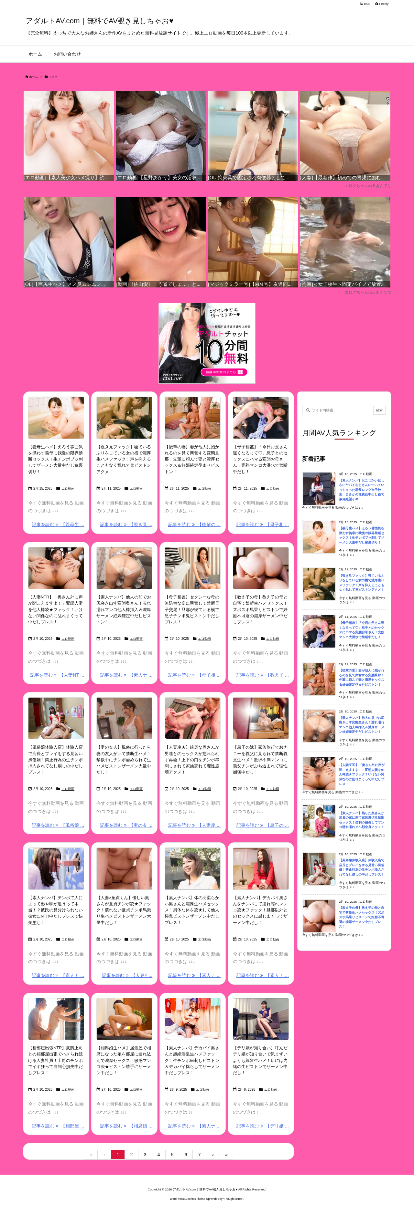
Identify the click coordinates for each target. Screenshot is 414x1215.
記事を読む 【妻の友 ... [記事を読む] (126, 825)
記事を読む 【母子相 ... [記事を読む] (262, 524)
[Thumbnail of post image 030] (124, 568)
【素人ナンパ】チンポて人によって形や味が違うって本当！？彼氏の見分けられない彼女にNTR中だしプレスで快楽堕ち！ (55, 910)
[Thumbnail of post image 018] (56, 718)
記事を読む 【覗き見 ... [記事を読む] (126, 524)
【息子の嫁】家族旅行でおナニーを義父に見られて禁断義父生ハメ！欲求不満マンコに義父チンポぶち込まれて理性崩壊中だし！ (260, 759)
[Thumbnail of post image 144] (193, 418)
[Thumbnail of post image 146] (124, 718)
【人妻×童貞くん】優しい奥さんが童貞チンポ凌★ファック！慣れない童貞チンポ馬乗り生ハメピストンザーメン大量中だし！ (123, 910)
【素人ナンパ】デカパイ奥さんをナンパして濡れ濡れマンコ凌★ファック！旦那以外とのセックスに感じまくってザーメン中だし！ (260, 910)
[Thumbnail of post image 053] (56, 1019)
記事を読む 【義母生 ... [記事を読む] (58, 524)
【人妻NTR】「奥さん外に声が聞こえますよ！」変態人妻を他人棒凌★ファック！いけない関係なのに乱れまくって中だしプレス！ (55, 609)
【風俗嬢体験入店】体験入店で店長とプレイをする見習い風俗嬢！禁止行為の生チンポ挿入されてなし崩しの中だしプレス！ (55, 759)
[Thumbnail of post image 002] (261, 418)
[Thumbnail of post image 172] (261, 868)
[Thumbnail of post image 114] (193, 568)
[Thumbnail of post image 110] (261, 718)
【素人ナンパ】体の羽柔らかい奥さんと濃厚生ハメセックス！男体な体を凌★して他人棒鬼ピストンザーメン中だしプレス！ (192, 910)
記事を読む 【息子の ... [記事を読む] (262, 825)
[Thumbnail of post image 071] (124, 868)
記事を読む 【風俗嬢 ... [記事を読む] (58, 825)
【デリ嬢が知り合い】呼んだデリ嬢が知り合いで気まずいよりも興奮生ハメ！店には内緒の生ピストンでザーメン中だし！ (260, 1060)
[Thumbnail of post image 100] (56, 418)
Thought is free (233, 1198)
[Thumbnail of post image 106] (193, 718)
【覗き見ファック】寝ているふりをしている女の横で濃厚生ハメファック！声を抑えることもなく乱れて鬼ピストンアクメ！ (123, 459)
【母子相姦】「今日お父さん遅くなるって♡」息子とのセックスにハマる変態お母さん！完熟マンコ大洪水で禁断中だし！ (260, 459)
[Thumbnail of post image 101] (193, 1019)
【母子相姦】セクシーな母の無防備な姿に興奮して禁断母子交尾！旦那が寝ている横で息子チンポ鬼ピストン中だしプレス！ (192, 609)
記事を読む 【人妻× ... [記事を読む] (127, 975)
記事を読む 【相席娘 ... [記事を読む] (126, 1125)
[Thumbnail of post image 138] (56, 868)
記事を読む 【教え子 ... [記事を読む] (262, 675)
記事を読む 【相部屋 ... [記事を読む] (58, 1125)
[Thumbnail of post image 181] (193, 868)
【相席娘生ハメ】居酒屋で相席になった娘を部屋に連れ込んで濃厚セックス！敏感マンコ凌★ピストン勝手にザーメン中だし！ (123, 1060)
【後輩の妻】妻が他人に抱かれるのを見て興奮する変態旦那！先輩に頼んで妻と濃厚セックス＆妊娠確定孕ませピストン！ (192, 459)
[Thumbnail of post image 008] (124, 418)
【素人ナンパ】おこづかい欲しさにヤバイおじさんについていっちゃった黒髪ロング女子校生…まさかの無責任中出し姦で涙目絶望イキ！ (361, 490)
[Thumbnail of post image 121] (261, 1019)
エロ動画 (67, 488)
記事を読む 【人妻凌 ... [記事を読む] (194, 825)
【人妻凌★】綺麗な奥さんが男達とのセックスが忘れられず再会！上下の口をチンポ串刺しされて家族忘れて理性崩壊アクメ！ (192, 759)
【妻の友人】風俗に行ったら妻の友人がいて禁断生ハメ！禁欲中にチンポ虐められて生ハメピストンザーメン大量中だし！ (123, 759)
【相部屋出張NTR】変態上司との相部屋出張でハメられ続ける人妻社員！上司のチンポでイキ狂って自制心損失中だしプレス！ (55, 1060)
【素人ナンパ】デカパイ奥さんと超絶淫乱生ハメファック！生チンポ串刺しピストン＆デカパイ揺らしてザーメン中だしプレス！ (192, 1060)
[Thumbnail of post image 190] (261, 568)
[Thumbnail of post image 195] (56, 568)
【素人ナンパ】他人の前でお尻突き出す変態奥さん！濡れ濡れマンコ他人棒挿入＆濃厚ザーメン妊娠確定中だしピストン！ (123, 609)
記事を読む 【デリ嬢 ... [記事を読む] (262, 1125)
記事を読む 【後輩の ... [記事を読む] (194, 524)
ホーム (33, 76)
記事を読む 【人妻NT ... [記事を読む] (57, 675)
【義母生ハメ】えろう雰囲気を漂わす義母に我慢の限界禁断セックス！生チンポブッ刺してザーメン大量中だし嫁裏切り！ (55, 459)
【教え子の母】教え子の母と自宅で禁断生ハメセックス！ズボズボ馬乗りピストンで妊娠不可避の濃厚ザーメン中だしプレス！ (260, 609)
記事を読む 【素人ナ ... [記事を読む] (126, 675)
